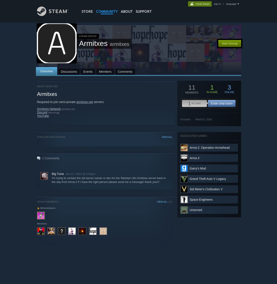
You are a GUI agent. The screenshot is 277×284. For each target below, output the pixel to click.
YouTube (43, 116)
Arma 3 (194, 158)
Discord (42, 112)
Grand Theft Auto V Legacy (208, 179)
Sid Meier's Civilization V (206, 189)
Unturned (196, 210)
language (231, 3)
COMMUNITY (107, 11)
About (127, 11)
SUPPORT (144, 11)
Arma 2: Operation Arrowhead (210, 147)
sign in (217, 3)
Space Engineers (201, 199)
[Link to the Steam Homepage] (56, 15)
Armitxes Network (49, 109)
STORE (87, 11)
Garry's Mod (198, 168)
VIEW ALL (167, 137)
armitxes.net (84, 102)
